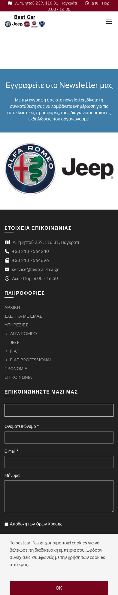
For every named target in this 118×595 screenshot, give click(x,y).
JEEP (15, 342)
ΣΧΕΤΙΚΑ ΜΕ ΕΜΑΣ (23, 316)
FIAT (15, 351)
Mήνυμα (12, 475)
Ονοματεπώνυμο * (22, 426)
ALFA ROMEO (23, 333)
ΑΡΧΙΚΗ (12, 307)
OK (59, 587)
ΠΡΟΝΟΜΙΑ (16, 368)
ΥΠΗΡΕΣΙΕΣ (16, 324)
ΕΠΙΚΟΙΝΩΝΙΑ (18, 377)
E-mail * (12, 450)
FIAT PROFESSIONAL (31, 359)
